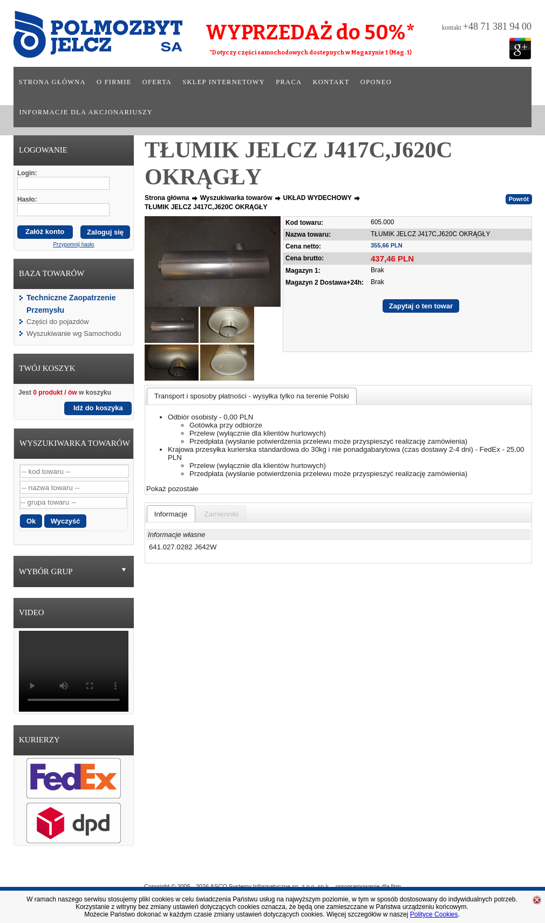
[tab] (252, 396)
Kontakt (330, 82)
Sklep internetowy (223, 82)
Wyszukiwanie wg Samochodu (73, 333)
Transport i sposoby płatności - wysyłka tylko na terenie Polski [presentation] (251, 396)
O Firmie (224, 870)
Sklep (311, 870)
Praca (289, 82)
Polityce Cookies (434, 914)
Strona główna (52, 82)
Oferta (157, 82)
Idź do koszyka (98, 408)
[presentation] (171, 514)
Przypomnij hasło (73, 244)
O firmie (114, 82)
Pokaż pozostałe (172, 489)
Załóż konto (44, 232)
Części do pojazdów (57, 322)
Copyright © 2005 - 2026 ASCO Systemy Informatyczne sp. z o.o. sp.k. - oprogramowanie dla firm (272, 886)
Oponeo (376, 82)
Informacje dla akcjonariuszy (86, 112)
